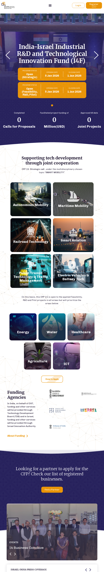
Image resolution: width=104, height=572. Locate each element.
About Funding (17, 436)
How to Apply (52, 379)
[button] (7, 55)
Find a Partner (52, 489)
